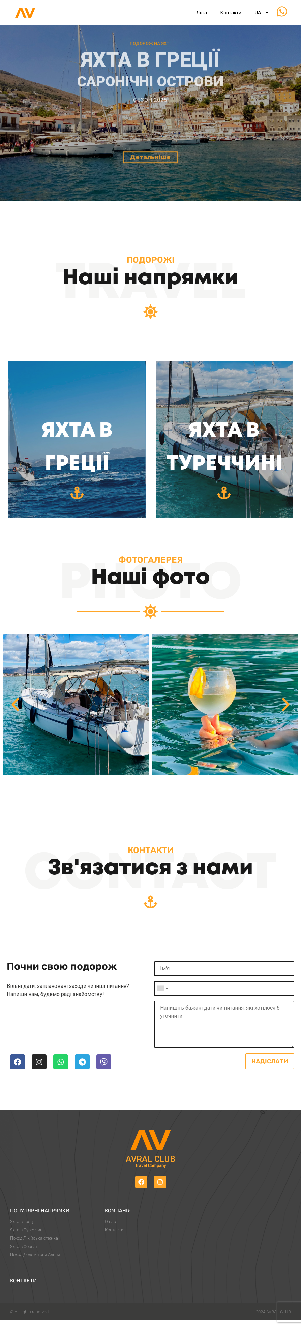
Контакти (230, 12)
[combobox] (162, 988)
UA (262, 13)
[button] (15, 704)
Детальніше (150, 194)
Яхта (202, 12)
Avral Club (150, 1159)
